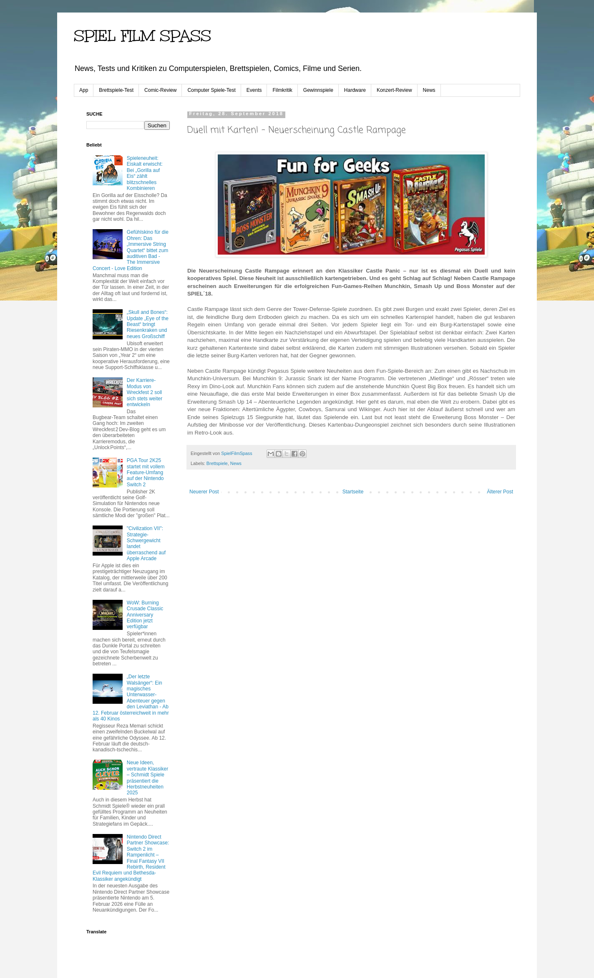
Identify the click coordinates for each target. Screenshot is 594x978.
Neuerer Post (204, 492)
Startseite (353, 492)
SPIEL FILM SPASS (142, 36)
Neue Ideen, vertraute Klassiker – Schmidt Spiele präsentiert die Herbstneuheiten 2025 (147, 778)
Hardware (355, 90)
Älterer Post (500, 492)
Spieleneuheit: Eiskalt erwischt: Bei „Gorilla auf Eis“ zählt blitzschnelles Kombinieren (145, 173)
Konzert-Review (394, 90)
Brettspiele (217, 463)
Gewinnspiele (318, 90)
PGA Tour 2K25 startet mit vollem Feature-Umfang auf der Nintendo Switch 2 (146, 472)
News (429, 90)
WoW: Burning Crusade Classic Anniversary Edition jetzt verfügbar (145, 615)
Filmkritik (282, 90)
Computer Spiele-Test (211, 90)
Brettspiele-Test (116, 90)
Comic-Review (160, 90)
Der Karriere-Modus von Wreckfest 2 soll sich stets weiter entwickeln (144, 392)
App (83, 90)
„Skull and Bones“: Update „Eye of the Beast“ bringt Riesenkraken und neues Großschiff (148, 324)
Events (254, 90)
